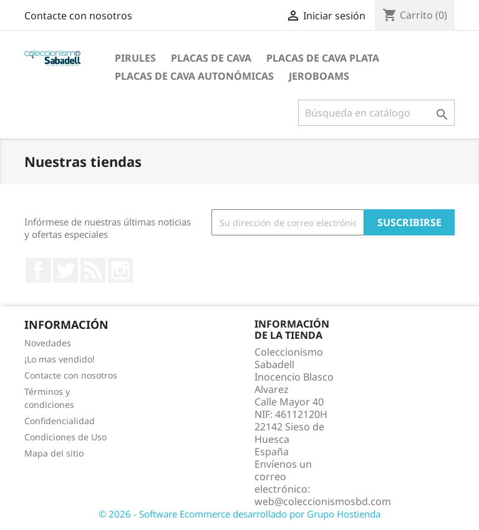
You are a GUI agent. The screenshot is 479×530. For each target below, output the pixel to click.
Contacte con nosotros (78, 15)
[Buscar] (376, 113)
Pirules (135, 58)
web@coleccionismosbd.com (322, 501)
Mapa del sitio (54, 453)
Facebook (38, 270)
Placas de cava (211, 58)
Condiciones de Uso (65, 437)
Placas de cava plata (322, 58)
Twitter (65, 270)
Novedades (47, 343)
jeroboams (319, 76)
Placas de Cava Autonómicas (194, 76)
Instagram (120, 270)
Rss (92, 270)
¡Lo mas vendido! (59, 359)
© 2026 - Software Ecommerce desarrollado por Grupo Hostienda (239, 514)
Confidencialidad (59, 421)
